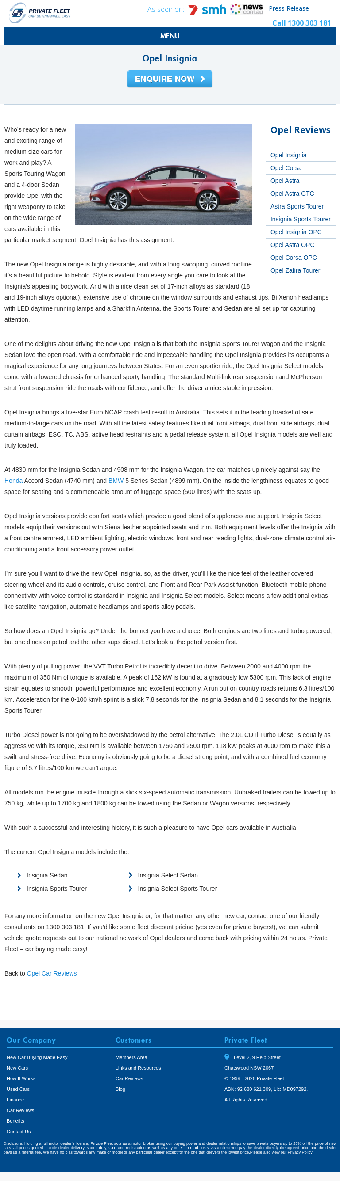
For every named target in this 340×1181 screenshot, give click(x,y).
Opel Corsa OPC (293, 257)
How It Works (21, 1078)
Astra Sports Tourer (297, 206)
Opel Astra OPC (292, 244)
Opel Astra (284, 180)
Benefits (15, 1121)
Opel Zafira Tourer (295, 270)
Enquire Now (170, 79)
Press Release (289, 8)
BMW (116, 480)
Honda (13, 480)
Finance (15, 1099)
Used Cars (18, 1089)
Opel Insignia (288, 155)
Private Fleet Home (40, 12)
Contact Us (19, 1131)
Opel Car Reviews (52, 973)
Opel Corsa (286, 167)
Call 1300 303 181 (301, 23)
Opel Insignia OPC (296, 231)
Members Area (131, 1057)
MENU (170, 36)
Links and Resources (138, 1068)
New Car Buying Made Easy (37, 1057)
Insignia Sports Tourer (300, 219)
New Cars (17, 1068)
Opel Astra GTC (292, 193)
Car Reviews (20, 1110)
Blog (120, 1089)
